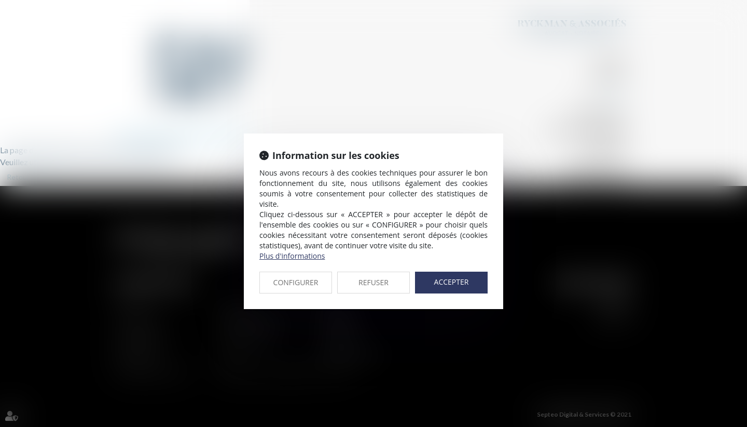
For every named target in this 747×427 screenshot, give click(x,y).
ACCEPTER (451, 282)
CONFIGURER (296, 282)
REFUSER (373, 282)
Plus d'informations (292, 256)
